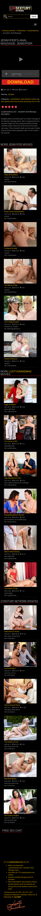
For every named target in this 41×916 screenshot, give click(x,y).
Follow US (31, 895)
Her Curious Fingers (11, 815)
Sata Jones (7, 636)
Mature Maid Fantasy (12, 552)
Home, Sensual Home (12, 705)
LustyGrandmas (11, 181)
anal (22, 99)
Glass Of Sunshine (11, 175)
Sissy (5, 556)
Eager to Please (10, 405)
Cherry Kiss (7, 783)
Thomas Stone (15, 636)
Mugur (10, 593)
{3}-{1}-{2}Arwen (9, 519)
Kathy (6, 446)
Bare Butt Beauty (10, 779)
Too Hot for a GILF (11, 441)
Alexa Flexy (7, 746)
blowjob (27, 99)
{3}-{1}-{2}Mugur (24, 483)
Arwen (6, 409)
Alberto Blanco (15, 710)
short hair (13, 101)
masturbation (15, 99)
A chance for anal (10, 248)
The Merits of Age (10, 285)
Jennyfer (11, 94)
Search (34, 16)
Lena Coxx (7, 673)
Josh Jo (13, 673)
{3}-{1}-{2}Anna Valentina (11, 483)
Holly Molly (7, 710)
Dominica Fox (8, 326)
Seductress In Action (11, 631)
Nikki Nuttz (12, 409)
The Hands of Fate (11, 588)
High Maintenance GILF (12, 478)
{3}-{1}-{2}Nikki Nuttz (20, 519)
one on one (36, 101)
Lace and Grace (10, 668)
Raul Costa (13, 820)
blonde (20, 101)
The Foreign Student (11, 322)
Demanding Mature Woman (14, 515)
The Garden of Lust (11, 742)
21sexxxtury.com (10, 892)
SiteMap (24, 895)
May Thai (7, 820)
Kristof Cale (14, 746)
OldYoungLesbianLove (13, 329)
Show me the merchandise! (14, 212)
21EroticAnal (11, 638)
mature (33, 99)
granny (7, 101)
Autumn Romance (10, 359)
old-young (27, 101)
